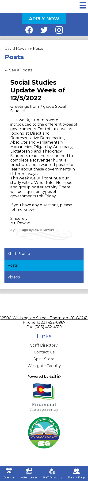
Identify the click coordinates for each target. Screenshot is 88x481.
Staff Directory (44, 345)
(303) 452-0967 (51, 322)
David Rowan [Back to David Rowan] (16, 48)
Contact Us (44, 352)
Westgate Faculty (44, 366)
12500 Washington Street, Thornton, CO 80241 (44, 318)
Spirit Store (44, 359)
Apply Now (44, 18)
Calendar (9, 473)
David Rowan (43, 230)
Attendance (29, 473)
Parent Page (76, 473)
